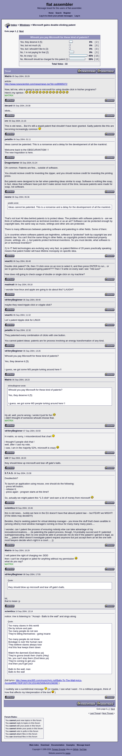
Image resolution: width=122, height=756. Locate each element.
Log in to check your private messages (56, 16)
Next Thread (108, 713)
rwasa (67, 753)
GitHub (75, 749)
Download (45, 745)
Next (21, 31)
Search (59, 13)
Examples (70, 745)
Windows (25, 25)
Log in (77, 16)
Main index (34, 745)
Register (67, 13)
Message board (83, 745)
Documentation (57, 745)
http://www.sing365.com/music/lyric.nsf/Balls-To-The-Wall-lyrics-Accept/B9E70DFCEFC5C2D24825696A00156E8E (43, 681)
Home (51, 13)
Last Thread (95, 713)
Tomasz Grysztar (58, 749)
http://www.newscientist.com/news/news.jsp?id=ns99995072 (36, 84)
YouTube (82, 749)
